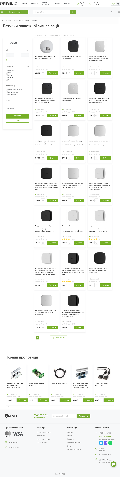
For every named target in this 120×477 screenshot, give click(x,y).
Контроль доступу (44, 439)
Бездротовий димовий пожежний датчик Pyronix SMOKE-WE (44, 58)
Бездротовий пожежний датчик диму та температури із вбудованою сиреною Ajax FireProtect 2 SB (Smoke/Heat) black (72, 314)
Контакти (67, 4)
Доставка (34, 4)
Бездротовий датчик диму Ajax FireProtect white (72, 100)
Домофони (41, 436)
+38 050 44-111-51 (96, 3)
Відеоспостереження (44, 432)
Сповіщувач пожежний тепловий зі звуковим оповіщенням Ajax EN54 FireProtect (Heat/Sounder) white (98, 145)
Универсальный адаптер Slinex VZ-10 (36, 384)
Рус (113, 4)
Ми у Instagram (14, 447)
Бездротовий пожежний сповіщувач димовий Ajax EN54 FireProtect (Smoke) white (46, 313)
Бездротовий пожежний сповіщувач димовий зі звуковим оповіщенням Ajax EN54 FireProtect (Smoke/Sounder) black (45, 187)
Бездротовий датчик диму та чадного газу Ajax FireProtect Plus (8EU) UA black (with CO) (46, 101)
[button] (7, 406)
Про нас (15, 4)
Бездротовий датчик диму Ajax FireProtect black (72, 57)
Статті (57, 4)
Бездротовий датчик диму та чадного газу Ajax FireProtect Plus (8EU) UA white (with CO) (99, 58)
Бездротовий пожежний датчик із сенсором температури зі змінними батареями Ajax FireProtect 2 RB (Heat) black (72, 272)
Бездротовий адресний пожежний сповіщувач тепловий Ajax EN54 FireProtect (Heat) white (73, 187)
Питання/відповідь (74, 449)
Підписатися (83, 416)
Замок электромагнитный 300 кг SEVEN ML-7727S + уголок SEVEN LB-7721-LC (81, 387)
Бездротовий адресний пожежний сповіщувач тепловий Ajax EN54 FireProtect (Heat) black (100, 102)
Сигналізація (42, 443)
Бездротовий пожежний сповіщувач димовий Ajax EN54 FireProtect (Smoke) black (100, 271)
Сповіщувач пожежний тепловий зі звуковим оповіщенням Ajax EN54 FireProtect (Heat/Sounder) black (44, 145)
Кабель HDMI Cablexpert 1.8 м (60, 384)
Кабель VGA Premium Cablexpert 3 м (103, 384)
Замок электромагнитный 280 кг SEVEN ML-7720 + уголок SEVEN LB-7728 (16, 386)
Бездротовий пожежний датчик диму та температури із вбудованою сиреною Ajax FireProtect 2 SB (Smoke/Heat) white (99, 187)
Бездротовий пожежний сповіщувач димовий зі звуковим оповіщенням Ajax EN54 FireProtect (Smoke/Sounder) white (72, 145)
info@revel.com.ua (105, 454)
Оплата (24, 4)
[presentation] (7, 385)
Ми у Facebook (13, 442)
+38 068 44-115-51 (105, 434)
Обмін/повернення (46, 4)
